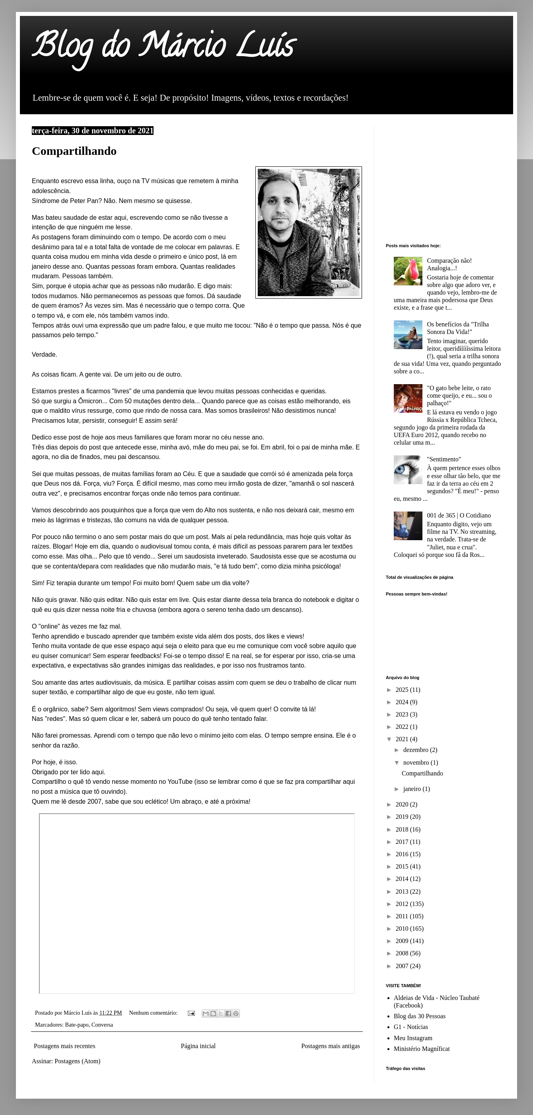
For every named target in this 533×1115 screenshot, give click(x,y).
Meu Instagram (413, 1038)
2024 (403, 702)
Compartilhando (74, 150)
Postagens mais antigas (330, 1046)
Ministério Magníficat (422, 1048)
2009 (403, 940)
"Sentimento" (444, 459)
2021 (403, 739)
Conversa (102, 1024)
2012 (403, 903)
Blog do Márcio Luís (162, 49)
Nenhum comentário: (154, 1013)
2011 (403, 916)
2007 (403, 966)
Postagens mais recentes (64, 1046)
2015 (403, 866)
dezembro (416, 749)
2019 (403, 816)
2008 (403, 953)
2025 (403, 689)
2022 (403, 726)
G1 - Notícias (411, 1026)
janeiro (412, 788)
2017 (403, 841)
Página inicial (198, 1046)
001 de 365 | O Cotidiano (459, 515)
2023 (403, 714)
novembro (417, 762)
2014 (403, 878)
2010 (403, 928)
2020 (403, 804)
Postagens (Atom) (77, 1061)
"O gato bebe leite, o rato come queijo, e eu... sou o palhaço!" (459, 395)
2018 (403, 829)
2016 (403, 854)
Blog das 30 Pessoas (419, 1016)
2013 (403, 891)
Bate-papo (77, 1024)
